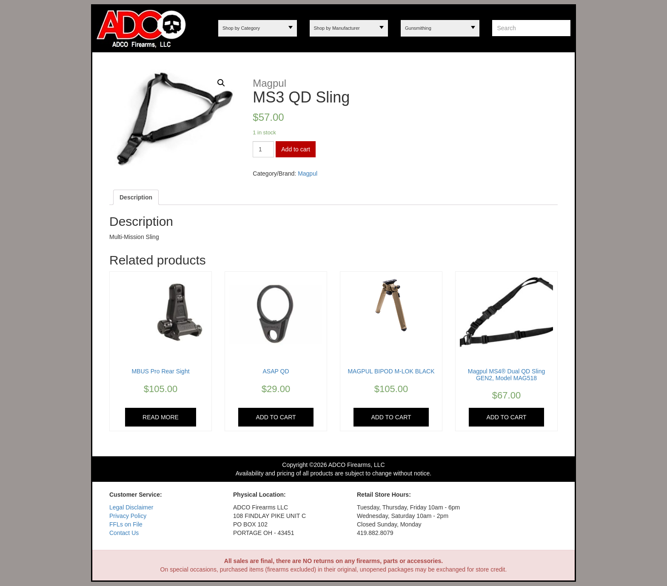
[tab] (136, 197)
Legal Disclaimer (131, 507)
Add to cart (295, 149)
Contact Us (124, 532)
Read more (161, 417)
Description (136, 197)
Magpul (307, 173)
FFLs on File (126, 524)
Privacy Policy (127, 515)
